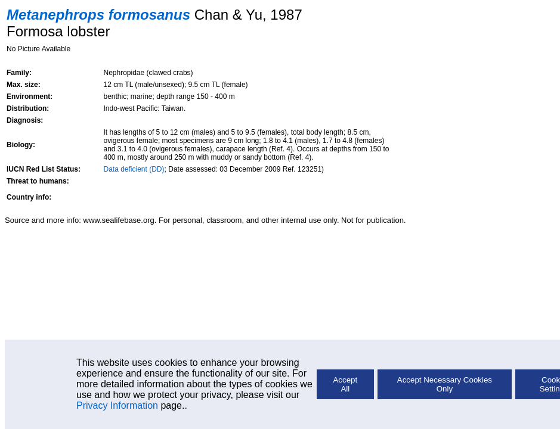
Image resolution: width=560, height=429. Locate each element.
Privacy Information (117, 405)
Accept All (345, 384)
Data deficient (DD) (134, 169)
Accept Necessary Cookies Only (444, 384)
